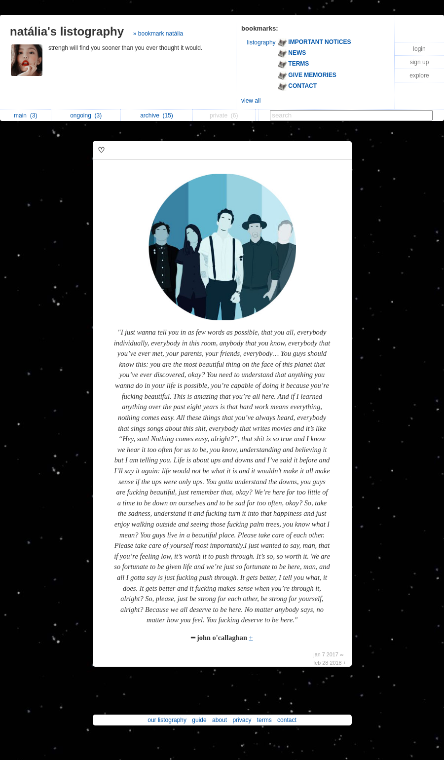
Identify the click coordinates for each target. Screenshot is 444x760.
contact (286, 720)
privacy (241, 720)
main (25, 115)
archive (156, 115)
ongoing (86, 115)
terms (264, 720)
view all (250, 100)
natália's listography (67, 31)
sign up (419, 62)
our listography (167, 720)
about (219, 720)
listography (261, 42)
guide (199, 720)
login (419, 48)
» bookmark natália (158, 33)
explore (419, 75)
